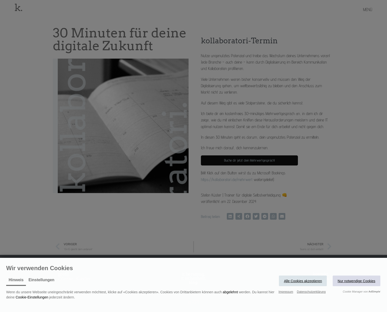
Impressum (285, 292)
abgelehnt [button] (230, 292)
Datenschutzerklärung (311, 292)
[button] (302, 281)
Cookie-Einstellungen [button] (32, 297)
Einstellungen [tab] (41, 280)
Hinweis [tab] (16, 280)
